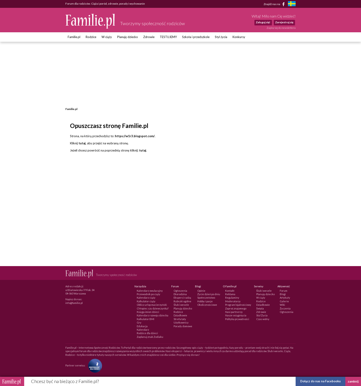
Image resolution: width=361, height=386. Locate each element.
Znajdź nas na (275, 4)
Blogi (283, 294)
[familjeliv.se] (292, 4)
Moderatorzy (233, 301)
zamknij (353, 381)
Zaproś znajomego (235, 308)
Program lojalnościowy (238, 304)
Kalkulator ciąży (146, 301)
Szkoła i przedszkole (196, 37)
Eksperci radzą (182, 297)
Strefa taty (180, 319)
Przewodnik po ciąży (148, 294)
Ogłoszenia (180, 290)
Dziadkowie (180, 315)
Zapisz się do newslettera (281, 28)
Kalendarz (143, 329)
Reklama (230, 294)
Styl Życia (262, 315)
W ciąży (107, 37)
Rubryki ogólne (182, 301)
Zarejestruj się (284, 22)
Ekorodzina (180, 294)
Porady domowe (183, 326)
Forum (283, 290)
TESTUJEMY (168, 37)
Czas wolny (262, 319)
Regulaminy (232, 297)
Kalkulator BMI (145, 319)
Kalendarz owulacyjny (150, 290)
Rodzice (91, 37)
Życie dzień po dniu (208, 294)
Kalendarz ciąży (146, 297)
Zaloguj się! (263, 22)
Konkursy (239, 37)
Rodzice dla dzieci (147, 333)
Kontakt (229, 290)
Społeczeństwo (206, 297)
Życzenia (285, 308)
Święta (260, 308)
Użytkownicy (181, 322)
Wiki (282, 304)
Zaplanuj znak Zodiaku (150, 336)
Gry (139, 322)
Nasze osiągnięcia (235, 315)
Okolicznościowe (207, 304)
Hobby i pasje (205, 301)
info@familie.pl (74, 302)
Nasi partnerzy (234, 311)
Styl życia (221, 37)
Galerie (284, 301)
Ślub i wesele (181, 304)
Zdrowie (148, 37)
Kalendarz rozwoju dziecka (152, 315)
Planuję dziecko (127, 37)
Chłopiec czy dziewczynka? (153, 308)
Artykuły (285, 297)
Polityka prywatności (237, 319)
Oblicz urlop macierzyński (152, 304)
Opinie (201, 290)
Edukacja (142, 326)
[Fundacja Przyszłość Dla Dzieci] (94, 365)
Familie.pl (74, 37)
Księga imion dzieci (148, 311)
